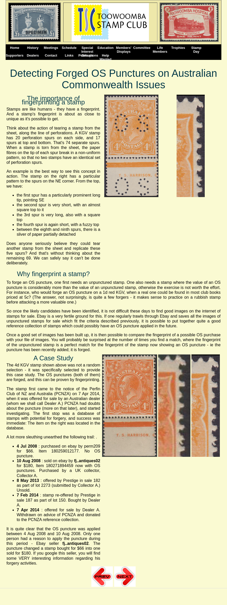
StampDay (196, 49)
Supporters (15, 55)
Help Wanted (105, 57)
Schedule (69, 48)
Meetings (51, 48)
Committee (141, 48)
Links (69, 55)
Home (14, 48)
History (33, 48)
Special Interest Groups (87, 49)
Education (106, 48)
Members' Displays (123, 49)
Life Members (160, 49)
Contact (51, 55)
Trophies (178, 48)
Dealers (33, 55)
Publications (87, 55)
